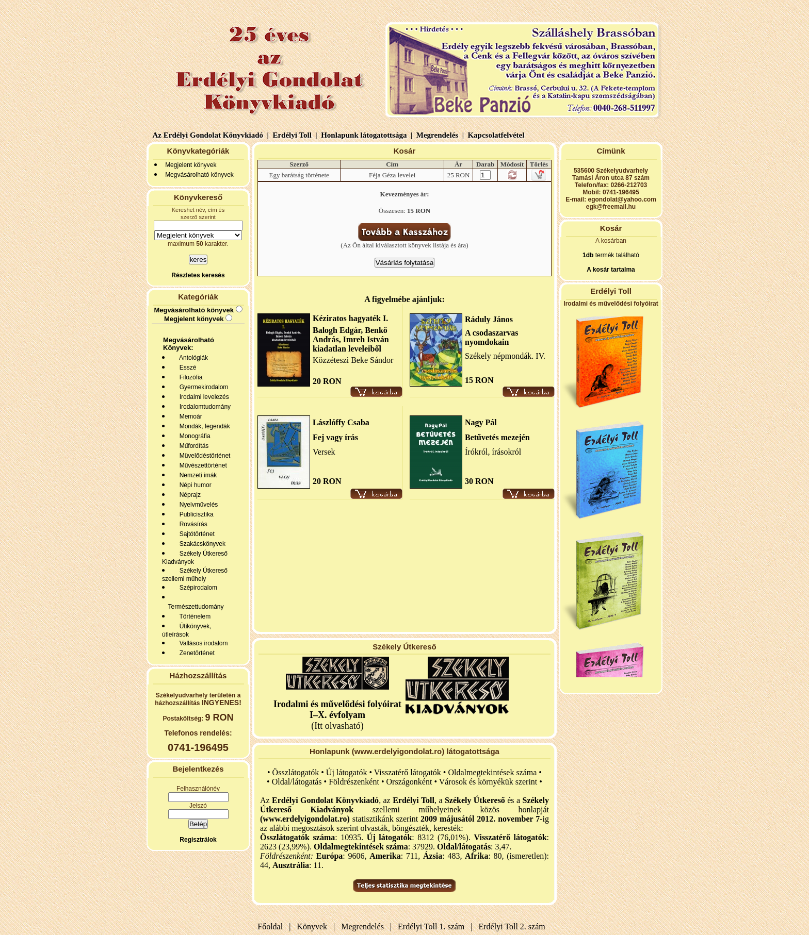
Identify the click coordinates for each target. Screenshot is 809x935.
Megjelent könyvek (190, 165)
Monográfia (193, 436)
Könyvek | (314, 926)
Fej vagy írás (335, 437)
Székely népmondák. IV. (505, 356)
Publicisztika (195, 514)
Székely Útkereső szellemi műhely (195, 574)
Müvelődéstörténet (203, 455)
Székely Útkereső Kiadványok (195, 557)
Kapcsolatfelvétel (497, 135)
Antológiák (192, 357)
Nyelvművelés (197, 504)
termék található (616, 255)
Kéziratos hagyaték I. (350, 318)
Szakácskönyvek (200, 543)
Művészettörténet (201, 465)
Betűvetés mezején (497, 437)
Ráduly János (489, 319)
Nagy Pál (481, 422)
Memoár (189, 416)
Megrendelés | (439, 135)
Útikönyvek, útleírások (187, 630)
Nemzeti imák (196, 475)
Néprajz (188, 494)
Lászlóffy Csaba (341, 422)
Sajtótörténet (195, 534)
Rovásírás (191, 524)
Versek (324, 451)
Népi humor (194, 485)
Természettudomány (194, 606)
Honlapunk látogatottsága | (365, 135)
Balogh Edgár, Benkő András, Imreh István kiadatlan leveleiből (351, 339)
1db (588, 255)
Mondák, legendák (203, 426)
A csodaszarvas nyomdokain (492, 337)
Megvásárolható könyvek (199, 174)
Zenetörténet (195, 653)
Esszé (186, 367)
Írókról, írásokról (493, 451)
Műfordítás (192, 445)
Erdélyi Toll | (294, 135)
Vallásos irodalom (202, 643)
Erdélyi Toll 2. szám (513, 926)
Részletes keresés (197, 275)
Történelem (193, 616)
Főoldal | (273, 926)
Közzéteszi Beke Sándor (353, 360)
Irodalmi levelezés (202, 396)
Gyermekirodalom (202, 387)
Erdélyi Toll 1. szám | (433, 926)
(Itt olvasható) (337, 715)
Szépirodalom (196, 587)
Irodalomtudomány (203, 406)
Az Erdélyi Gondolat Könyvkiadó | (211, 135)
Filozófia (189, 377)
